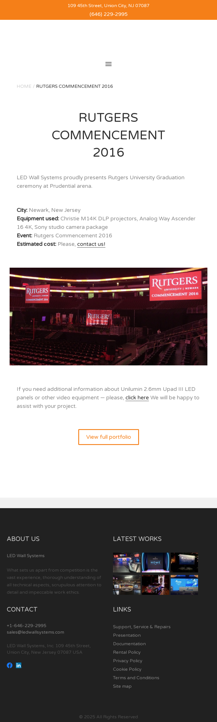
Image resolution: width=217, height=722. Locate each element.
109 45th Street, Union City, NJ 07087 (108, 5)
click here (137, 398)
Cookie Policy (127, 669)
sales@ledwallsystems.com (35, 632)
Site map (122, 686)
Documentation (129, 644)
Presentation (127, 635)
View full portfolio (108, 437)
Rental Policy (127, 652)
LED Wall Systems (26, 556)
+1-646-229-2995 (26, 626)
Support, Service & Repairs (142, 627)
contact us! (91, 244)
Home (24, 86)
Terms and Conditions (136, 678)
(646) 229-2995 (108, 14)
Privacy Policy (127, 661)
